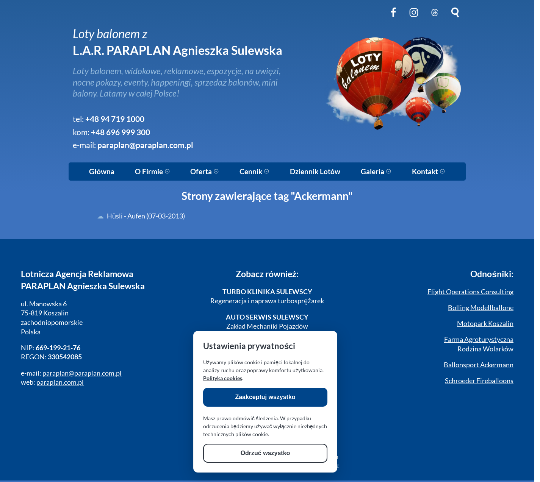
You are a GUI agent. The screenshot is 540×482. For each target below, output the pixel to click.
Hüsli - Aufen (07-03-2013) (146, 216)
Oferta (204, 171)
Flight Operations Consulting (470, 292)
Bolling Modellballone (480, 308)
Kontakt (428, 171)
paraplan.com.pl (60, 382)
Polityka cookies (222, 378)
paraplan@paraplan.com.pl (145, 145)
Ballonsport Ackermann (478, 365)
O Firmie (152, 171)
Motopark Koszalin (485, 324)
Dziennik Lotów (315, 171)
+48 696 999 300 (120, 132)
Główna (101, 171)
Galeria (376, 171)
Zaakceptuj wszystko (265, 397)
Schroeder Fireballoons (479, 381)
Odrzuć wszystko (265, 453)
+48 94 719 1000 (114, 119)
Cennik (254, 171)
